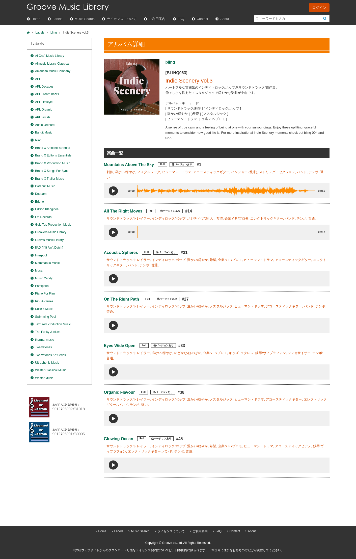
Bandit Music (43, 132)
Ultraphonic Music (47, 362)
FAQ (181, 19)
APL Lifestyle (44, 102)
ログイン (319, 8)
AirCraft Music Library (49, 56)
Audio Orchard (44, 125)
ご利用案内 (157, 19)
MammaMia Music (47, 263)
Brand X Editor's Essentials (53, 155)
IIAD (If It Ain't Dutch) (49, 247)
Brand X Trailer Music (49, 178)
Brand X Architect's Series (52, 148)
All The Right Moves (123, 211)
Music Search (85, 19)
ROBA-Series (44, 301)
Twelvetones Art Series (50, 355)
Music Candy (43, 278)
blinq (53, 32)
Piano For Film (45, 293)
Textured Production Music (53, 324)
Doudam (40, 194)
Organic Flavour (119, 392)
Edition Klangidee (47, 209)
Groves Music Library (49, 240)
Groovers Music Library (50, 232)
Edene (39, 201)
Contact (202, 19)
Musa (38, 270)
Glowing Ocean (118, 439)
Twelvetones (43, 347)
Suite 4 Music (44, 309)
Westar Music (44, 378)
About (224, 19)
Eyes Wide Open (119, 345)
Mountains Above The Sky (129, 165)
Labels (57, 19)
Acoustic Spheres (121, 252)
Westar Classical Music (50, 370)
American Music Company (52, 71)
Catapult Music (45, 186)
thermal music (44, 339)
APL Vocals (42, 117)
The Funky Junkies (48, 332)
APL (38, 79)
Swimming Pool (45, 316)
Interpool (41, 255)
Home (36, 19)
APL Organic (43, 109)
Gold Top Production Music (53, 224)
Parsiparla (42, 286)
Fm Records (43, 217)
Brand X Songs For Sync (51, 171)
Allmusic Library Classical (52, 63)
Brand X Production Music (52, 163)
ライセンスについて (121, 19)
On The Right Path (121, 299)
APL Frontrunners (47, 94)
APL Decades (44, 86)
